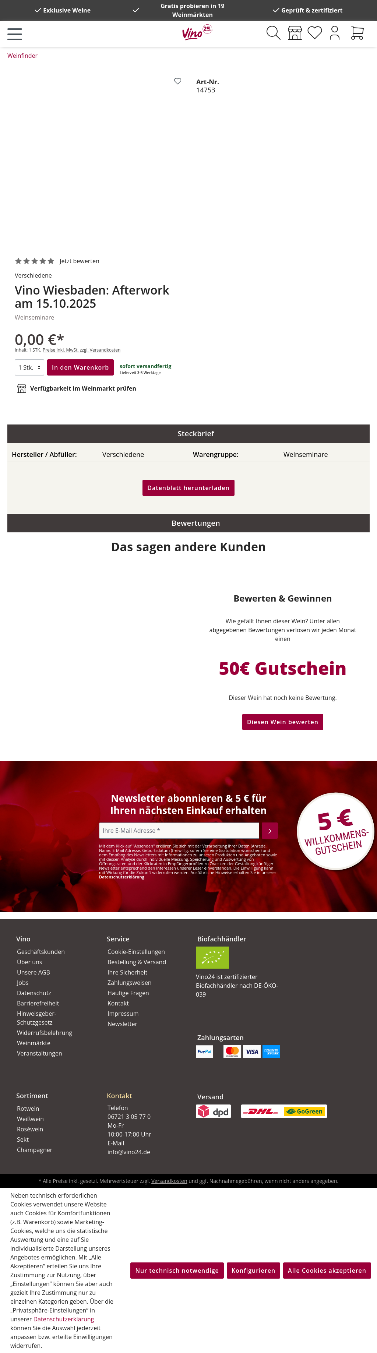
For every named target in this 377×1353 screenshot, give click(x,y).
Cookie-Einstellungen (136, 952)
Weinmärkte (33, 1043)
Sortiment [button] (32, 1095)
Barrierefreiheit (38, 1003)
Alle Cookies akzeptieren (327, 1270)
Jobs (22, 983)
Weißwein (30, 1119)
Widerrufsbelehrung (44, 1033)
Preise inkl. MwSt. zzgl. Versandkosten (81, 350)
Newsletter (122, 1024)
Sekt (23, 1139)
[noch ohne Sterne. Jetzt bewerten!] (58, 261)
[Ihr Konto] (334, 33)
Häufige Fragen (128, 993)
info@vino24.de (129, 1152)
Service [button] (118, 938)
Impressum (123, 1014)
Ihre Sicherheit (127, 972)
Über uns (29, 962)
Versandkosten (169, 1180)
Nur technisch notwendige (177, 1270)
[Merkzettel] (315, 33)
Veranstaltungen (39, 1053)
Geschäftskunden (41, 952)
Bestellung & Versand (137, 962)
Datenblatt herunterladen (188, 488)
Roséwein (30, 1129)
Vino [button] (23, 938)
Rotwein (28, 1108)
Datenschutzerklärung (121, 877)
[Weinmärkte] (295, 33)
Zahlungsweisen (130, 983)
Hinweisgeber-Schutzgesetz (36, 1018)
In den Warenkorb (80, 367)
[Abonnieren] (270, 830)
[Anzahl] (29, 367)
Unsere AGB (33, 972)
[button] (143, 1089)
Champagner (34, 1150)
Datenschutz (34, 993)
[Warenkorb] (357, 33)
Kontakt (118, 1003)
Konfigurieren (253, 1270)
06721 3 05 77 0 (129, 1117)
